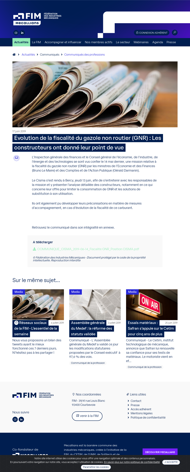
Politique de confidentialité (148, 417)
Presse (171, 42)
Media (19, 292)
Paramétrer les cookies (96, 467)
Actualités (21, 42)
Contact (136, 401)
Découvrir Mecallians (160, 452)
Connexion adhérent (151, 32)
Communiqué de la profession (88, 363)
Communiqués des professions (84, 54)
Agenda (157, 42)
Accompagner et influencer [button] (63, 42)
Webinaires (141, 42)
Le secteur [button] (123, 42)
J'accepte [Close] (171, 462)
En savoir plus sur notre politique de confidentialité (132, 462)
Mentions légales (142, 413)
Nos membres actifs (98, 42)
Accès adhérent (141, 409)
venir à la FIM (87, 416)
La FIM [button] (36, 42)
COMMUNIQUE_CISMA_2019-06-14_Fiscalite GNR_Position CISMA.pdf (88, 249)
